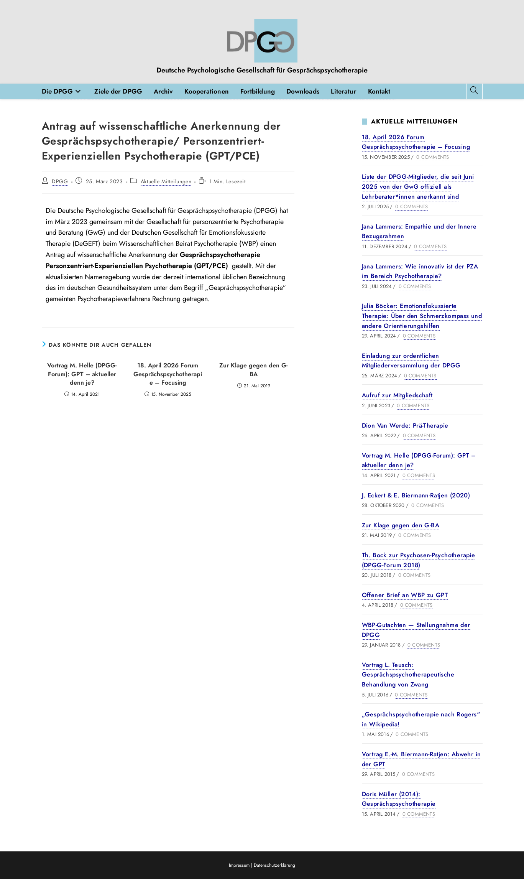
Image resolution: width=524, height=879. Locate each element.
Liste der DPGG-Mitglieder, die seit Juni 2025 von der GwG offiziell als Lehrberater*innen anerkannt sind (418, 186)
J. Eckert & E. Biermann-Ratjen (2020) (416, 495)
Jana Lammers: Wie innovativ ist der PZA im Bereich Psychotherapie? (420, 271)
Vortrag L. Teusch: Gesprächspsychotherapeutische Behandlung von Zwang (408, 674)
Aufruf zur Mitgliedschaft (397, 395)
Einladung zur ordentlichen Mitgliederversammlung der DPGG (411, 360)
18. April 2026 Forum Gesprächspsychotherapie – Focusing (167, 374)
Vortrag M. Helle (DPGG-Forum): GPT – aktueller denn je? (82, 374)
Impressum (240, 865)
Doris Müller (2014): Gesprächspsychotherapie (399, 799)
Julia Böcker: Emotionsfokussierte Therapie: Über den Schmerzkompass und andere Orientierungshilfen (422, 315)
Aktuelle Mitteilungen (166, 181)
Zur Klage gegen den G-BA (253, 369)
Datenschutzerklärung (274, 865)
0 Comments (432, 157)
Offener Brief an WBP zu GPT (405, 595)
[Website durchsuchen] (474, 91)
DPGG (60, 181)
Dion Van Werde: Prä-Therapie (405, 425)
